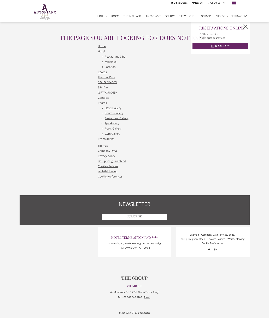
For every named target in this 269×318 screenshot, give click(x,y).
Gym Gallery (112, 134)
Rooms (115, 16)
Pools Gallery (113, 128)
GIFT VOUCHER (187, 16)
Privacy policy (106, 156)
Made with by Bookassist (134, 312)
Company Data (107, 151)
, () (134, 243)
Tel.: (130, 247)
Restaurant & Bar (116, 56)
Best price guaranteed (112, 161)
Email (147, 247)
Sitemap (103, 146)
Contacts (206, 16)
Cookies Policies (108, 166)
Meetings (110, 62)
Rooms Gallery (114, 113)
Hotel (101, 16)
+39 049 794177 (216, 3)
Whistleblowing (107, 171)
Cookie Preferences (110, 176)
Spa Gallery (112, 123)
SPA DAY (170, 16)
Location (110, 67)
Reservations (239, 16)
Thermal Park (132, 16)
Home (102, 46)
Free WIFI (198, 3)
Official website (179, 3)
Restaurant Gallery (116, 118)
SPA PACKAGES (153, 16)
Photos (220, 16)
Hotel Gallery (113, 108)
